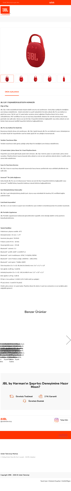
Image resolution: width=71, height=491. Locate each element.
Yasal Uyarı (44, 481)
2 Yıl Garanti (47, 396)
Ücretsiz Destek (33, 401)
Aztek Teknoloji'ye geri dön (11, 2)
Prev (3, 50)
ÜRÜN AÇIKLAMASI (12, 92)
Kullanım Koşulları (55, 481)
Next (67, 50)
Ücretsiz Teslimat (21, 396)
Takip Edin (64, 420)
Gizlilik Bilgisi (66, 481)
